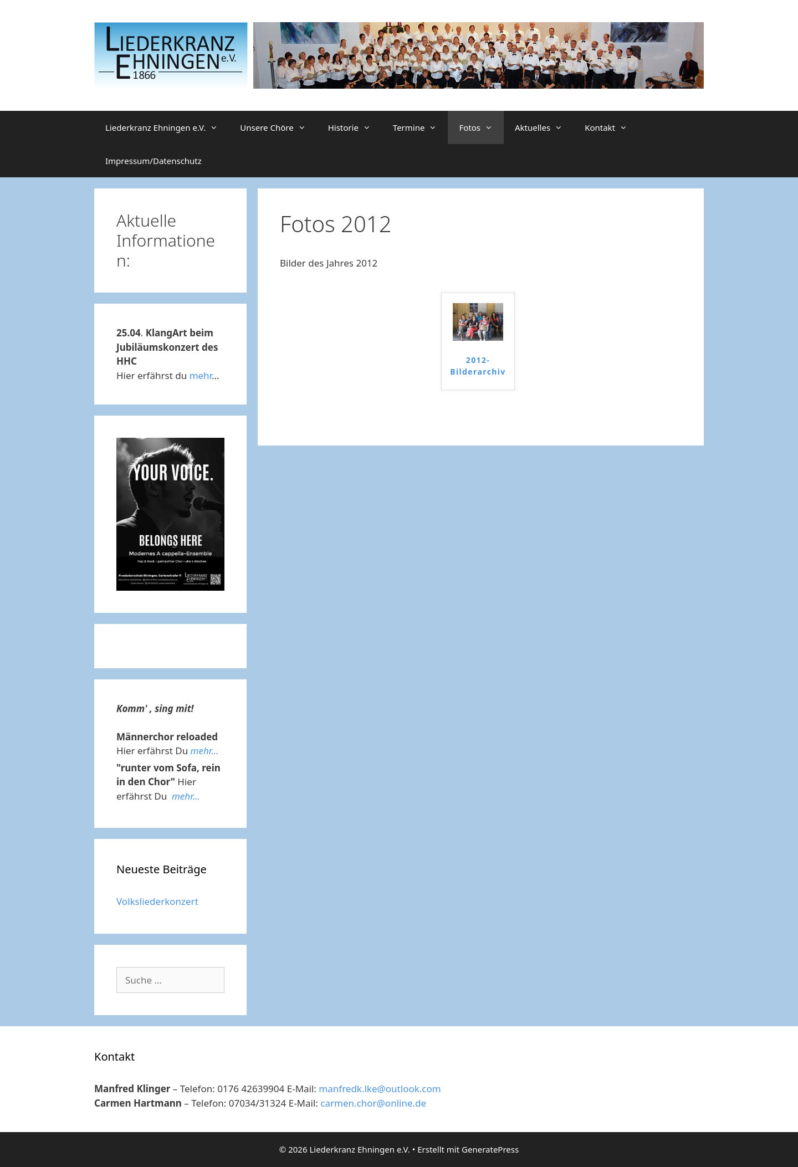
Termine (420, 127)
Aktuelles (544, 127)
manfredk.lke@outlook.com (380, 1088)
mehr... (205, 750)
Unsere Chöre (278, 127)
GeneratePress (490, 1149)
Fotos (481, 127)
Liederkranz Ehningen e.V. (167, 127)
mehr (201, 375)
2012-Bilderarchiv (478, 366)
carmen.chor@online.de (373, 1103)
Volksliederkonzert (157, 901)
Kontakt (611, 127)
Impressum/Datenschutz (153, 160)
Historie (355, 127)
